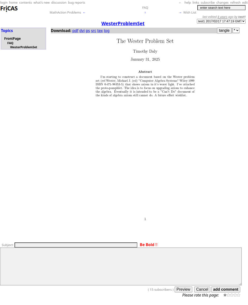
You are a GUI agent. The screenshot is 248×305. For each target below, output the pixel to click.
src (93, 30)
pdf (75, 30)
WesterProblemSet (23, 47)
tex (100, 30)
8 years (222, 17)
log (107, 30)
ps (88, 30)
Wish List (189, 12)
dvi (82, 30)
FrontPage (12, 38)
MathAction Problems (65, 12)
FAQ (145, 7)
